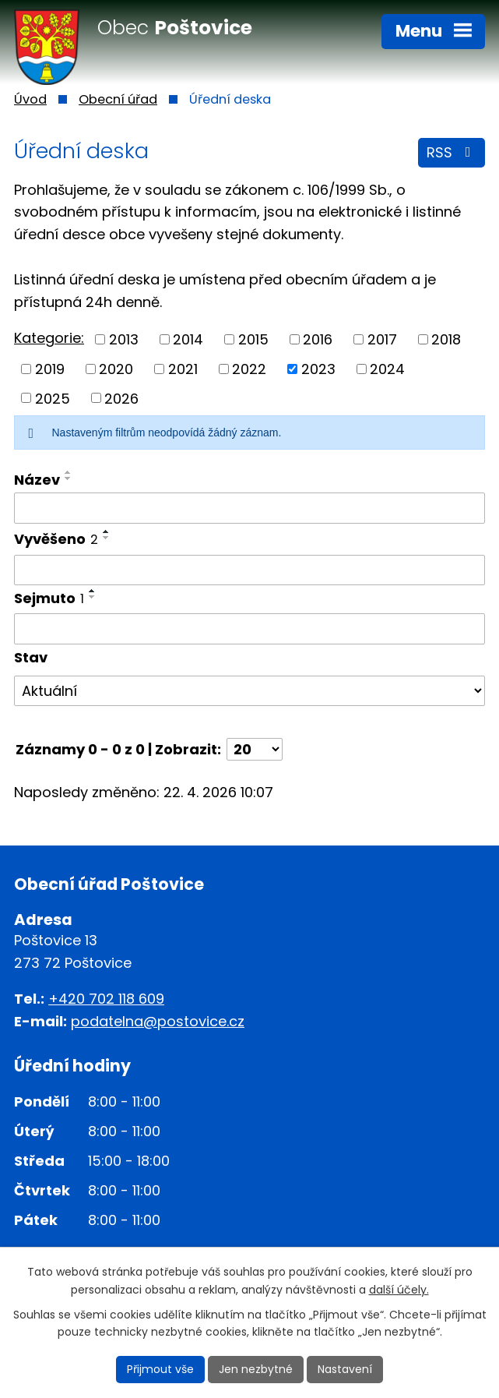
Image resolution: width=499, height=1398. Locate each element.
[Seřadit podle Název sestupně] (68, 478)
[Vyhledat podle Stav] (249, 691)
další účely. (399, 1289)
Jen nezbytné (256, 1369)
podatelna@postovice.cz (157, 1021)
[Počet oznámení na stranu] (255, 749)
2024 (387, 369)
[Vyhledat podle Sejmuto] (249, 628)
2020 (116, 369)
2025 (52, 398)
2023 (318, 369)
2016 (317, 339)
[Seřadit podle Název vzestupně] (68, 472)
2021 (183, 369)
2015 (253, 339)
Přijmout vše (160, 1369)
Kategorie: (49, 338)
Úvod (30, 99)
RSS (452, 152)
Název (37, 479)
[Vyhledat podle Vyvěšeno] (249, 570)
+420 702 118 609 (106, 998)
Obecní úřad (118, 99)
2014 (188, 339)
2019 (50, 369)
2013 (124, 339)
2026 (121, 398)
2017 (382, 339)
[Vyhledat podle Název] (249, 508)
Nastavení (345, 1369)
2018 (446, 339)
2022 (249, 369)
